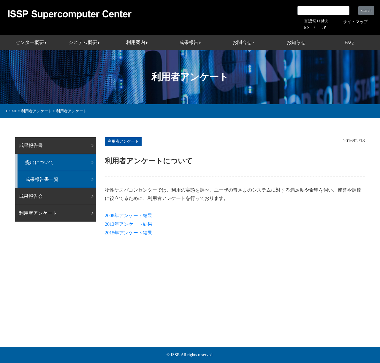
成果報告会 (31, 196)
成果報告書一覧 (41, 179)
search (366, 10)
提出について (39, 162)
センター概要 (75, 318)
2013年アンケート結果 (128, 224)
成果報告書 (31, 145)
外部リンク (255, 318)
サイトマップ (355, 21)
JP (324, 27)
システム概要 (110, 318)
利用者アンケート (38, 213)
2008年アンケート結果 (128, 215)
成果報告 (166, 318)
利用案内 (140, 318)
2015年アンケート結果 (128, 232)
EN (307, 27)
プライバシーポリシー (296, 318)
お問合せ (192, 318)
